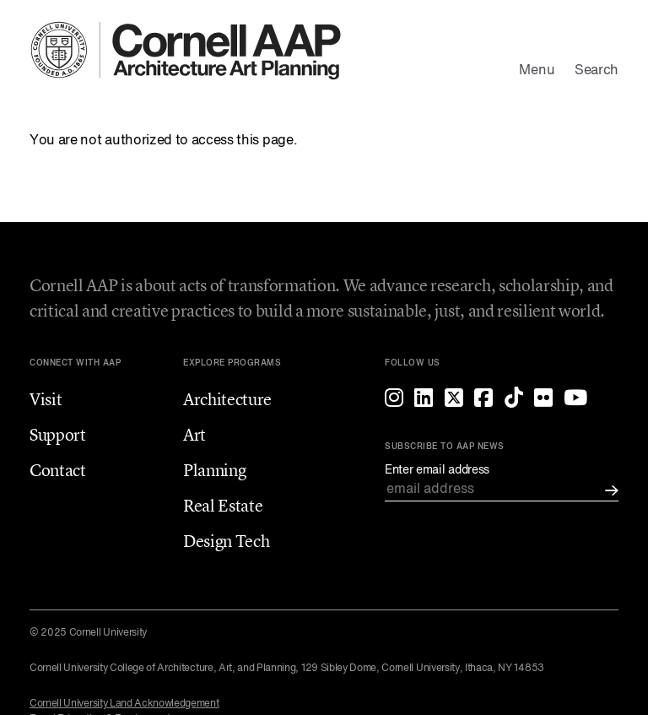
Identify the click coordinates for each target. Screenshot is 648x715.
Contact (58, 469)
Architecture (227, 398)
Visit (46, 398)
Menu (536, 71)
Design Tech (226, 540)
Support (58, 434)
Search (596, 71)
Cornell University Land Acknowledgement (124, 704)
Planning (214, 469)
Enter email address (437, 470)
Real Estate (222, 505)
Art (194, 434)
